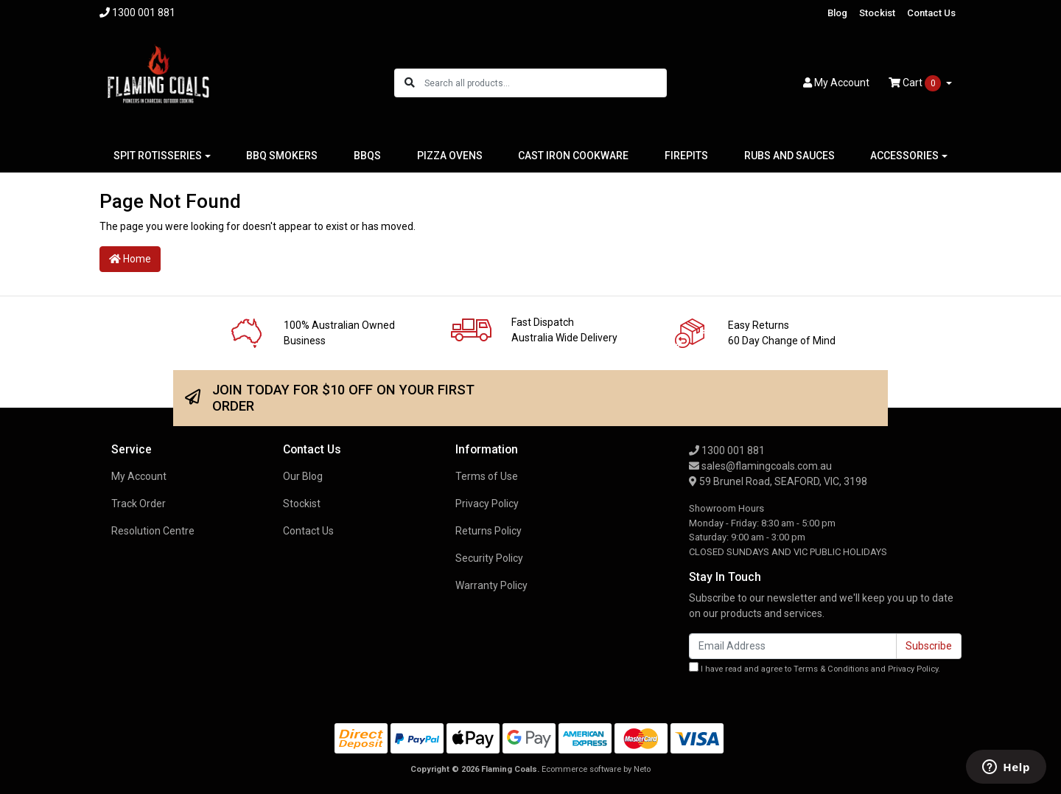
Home (130, 259)
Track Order (138, 503)
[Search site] (409, 83)
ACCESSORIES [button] (904, 155)
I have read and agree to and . (814, 668)
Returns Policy (488, 531)
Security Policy (489, 558)
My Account (139, 476)
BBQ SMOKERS (282, 155)
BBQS (367, 155)
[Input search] (544, 83)
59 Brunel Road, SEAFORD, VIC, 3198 (778, 481)
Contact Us (931, 12)
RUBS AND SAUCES (789, 155)
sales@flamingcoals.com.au (760, 466)
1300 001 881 (727, 450)
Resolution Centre (153, 531)
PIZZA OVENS (450, 155)
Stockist (877, 12)
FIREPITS (686, 155)
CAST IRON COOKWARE (573, 155)
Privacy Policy (487, 503)
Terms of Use (486, 476)
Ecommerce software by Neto (596, 769)
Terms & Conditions (831, 669)
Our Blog (303, 476)
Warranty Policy (491, 585)
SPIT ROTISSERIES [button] (157, 155)
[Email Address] (793, 646)
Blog (837, 12)
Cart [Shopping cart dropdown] (916, 83)
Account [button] (836, 82)
